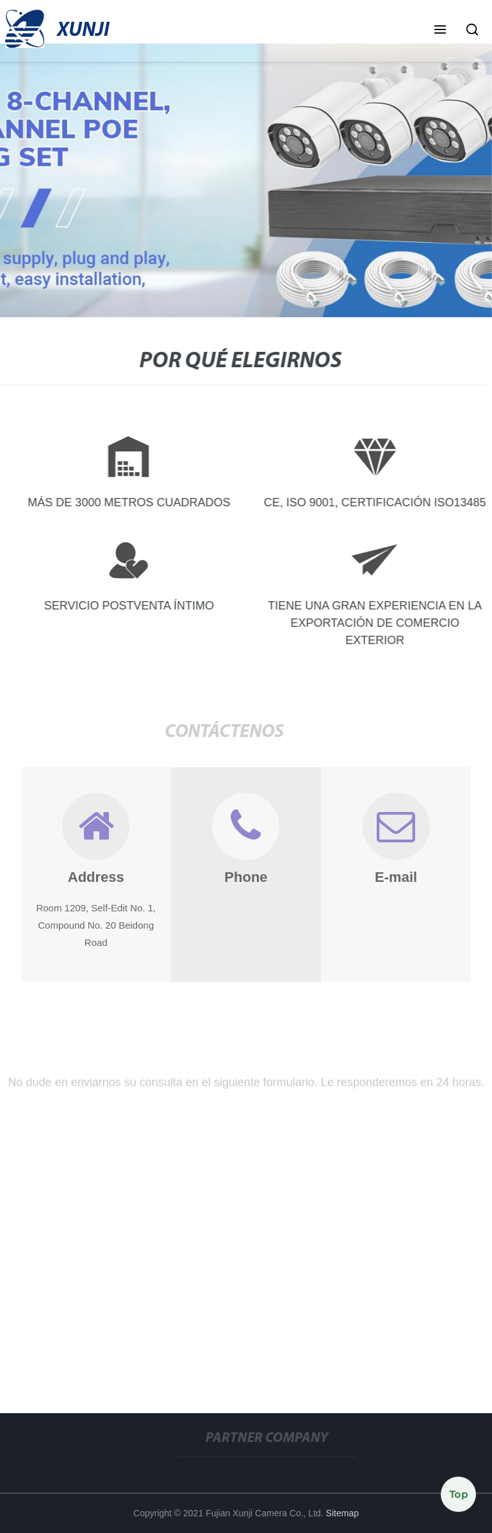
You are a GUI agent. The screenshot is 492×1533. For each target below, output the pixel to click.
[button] (440, 30)
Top (458, 1494)
